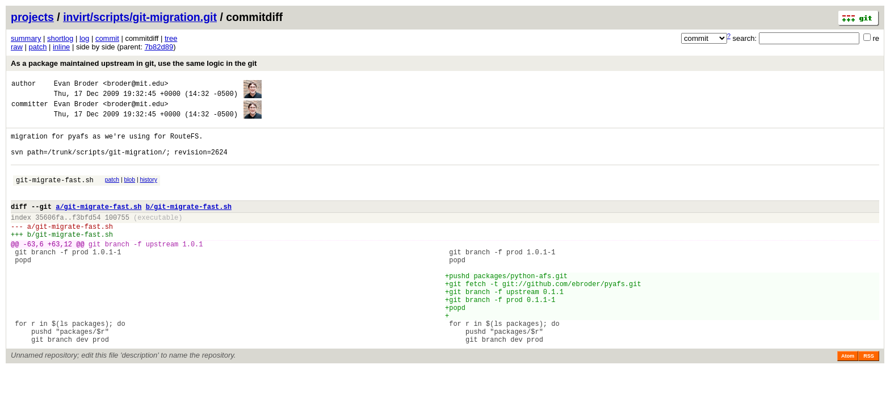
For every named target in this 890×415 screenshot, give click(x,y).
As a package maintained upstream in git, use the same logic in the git (134, 63)
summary (26, 38)
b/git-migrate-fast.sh (189, 225)
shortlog (60, 38)
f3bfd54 (86, 237)
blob (130, 193)
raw (17, 47)
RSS (868, 402)
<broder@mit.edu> (135, 85)
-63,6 (33, 269)
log (84, 38)
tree (171, 38)
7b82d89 (159, 47)
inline (61, 47)
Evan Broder (76, 85)
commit (107, 38)
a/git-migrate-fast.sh (98, 225)
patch (38, 47)
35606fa (49, 237)
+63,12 (60, 269)
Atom (847, 402)
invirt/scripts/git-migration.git (140, 17)
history (148, 193)
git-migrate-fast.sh (55, 195)
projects (32, 17)
